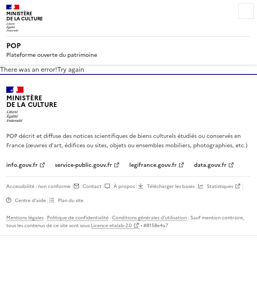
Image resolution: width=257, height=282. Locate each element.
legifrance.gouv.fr (153, 165)
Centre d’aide (30, 200)
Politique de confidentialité (78, 217)
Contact (92, 186)
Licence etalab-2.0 (111, 225)
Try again (70, 69)
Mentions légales (24, 217)
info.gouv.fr (22, 165)
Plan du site (70, 200)
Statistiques (220, 186)
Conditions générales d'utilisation (149, 217)
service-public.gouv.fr (83, 165)
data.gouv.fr (210, 165)
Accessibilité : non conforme (38, 186)
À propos (124, 186)
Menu (246, 11)
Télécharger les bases (171, 186)
